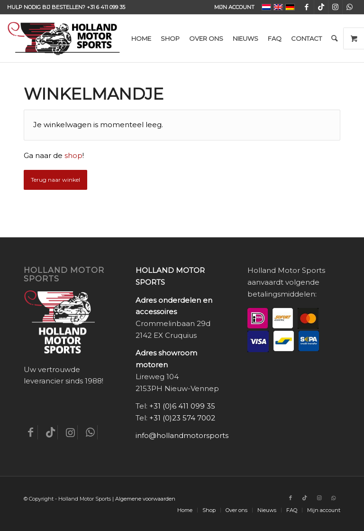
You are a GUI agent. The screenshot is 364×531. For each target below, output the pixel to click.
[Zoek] (334, 38)
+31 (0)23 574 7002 (182, 417)
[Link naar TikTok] (321, 7)
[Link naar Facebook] (307, 7)
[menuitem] (232, 7)
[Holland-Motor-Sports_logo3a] (63, 38)
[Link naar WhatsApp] (350, 7)
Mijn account (234, 7)
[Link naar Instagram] (335, 7)
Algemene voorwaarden (145, 498)
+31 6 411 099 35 (106, 7)
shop (73, 155)
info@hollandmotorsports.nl (186, 435)
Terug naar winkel (55, 179)
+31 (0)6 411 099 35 (182, 405)
